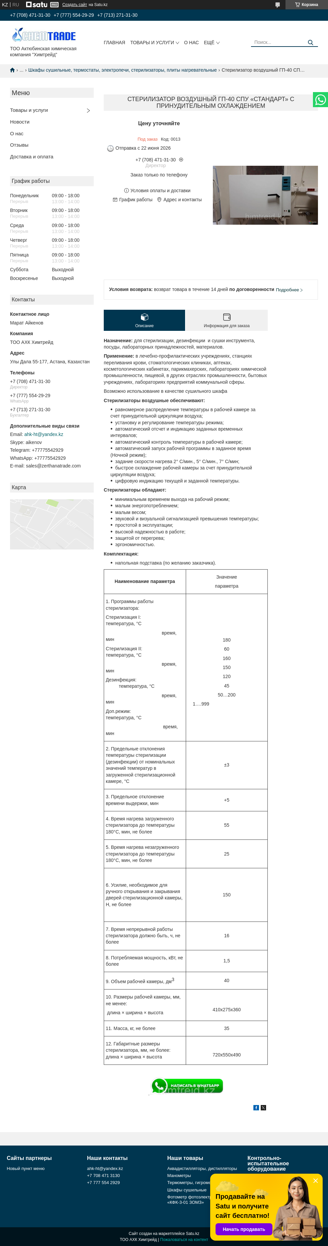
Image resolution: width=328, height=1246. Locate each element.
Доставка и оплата (31, 156)
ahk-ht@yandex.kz (43, 434)
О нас (191, 42)
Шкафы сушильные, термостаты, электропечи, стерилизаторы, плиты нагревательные (122, 70)
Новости (19, 122)
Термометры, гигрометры (193, 1182)
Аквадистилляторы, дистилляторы (202, 1168)
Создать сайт (74, 4)
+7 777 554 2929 (103, 1182)
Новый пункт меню (26, 1168)
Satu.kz (192, 1233)
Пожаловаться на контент (184, 1239)
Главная (114, 42)
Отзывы (19, 145)
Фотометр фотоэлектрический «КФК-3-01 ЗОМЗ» (197, 1199)
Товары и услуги (152, 42)
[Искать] (310, 43)
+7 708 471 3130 (103, 1175)
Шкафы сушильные (187, 1189)
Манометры (179, 1175)
